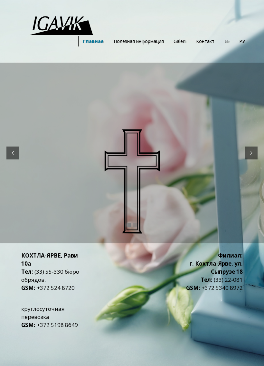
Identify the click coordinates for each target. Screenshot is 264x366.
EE (227, 41)
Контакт (205, 41)
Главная (93, 41)
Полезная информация (139, 41)
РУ (242, 41)
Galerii (180, 41)
